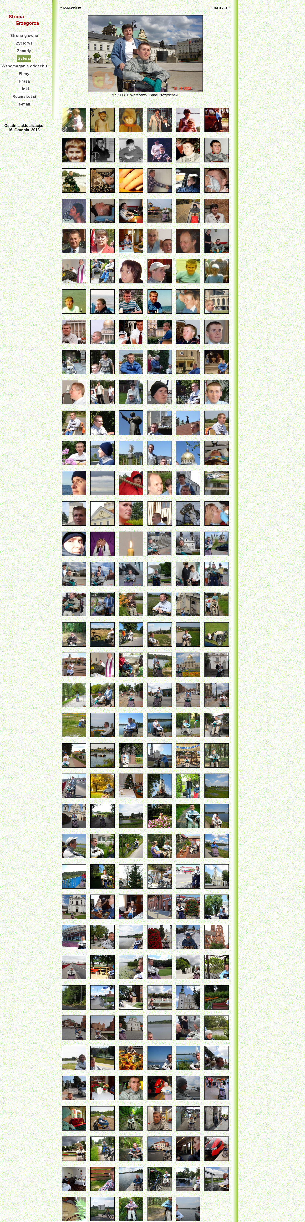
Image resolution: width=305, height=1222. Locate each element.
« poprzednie (70, 7)
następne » (221, 7)
